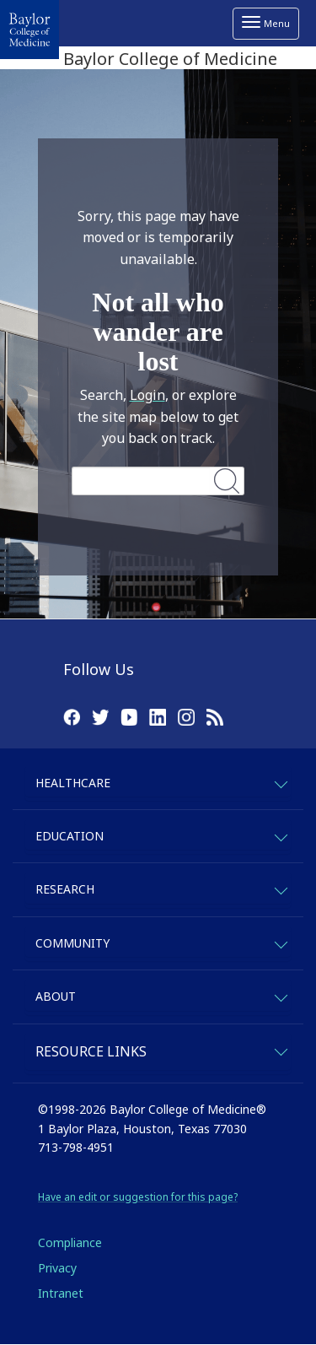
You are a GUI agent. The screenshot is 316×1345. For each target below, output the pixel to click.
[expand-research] (280, 888)
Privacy (57, 1268)
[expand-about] (280, 995)
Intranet (60, 1293)
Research (64, 889)
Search (226, 480)
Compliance (70, 1242)
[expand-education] (280, 834)
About (55, 996)
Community (72, 943)
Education (69, 836)
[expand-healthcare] (280, 781)
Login (147, 395)
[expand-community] (280, 942)
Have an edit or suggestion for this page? (138, 1197)
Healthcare (72, 783)
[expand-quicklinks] (280, 1049)
